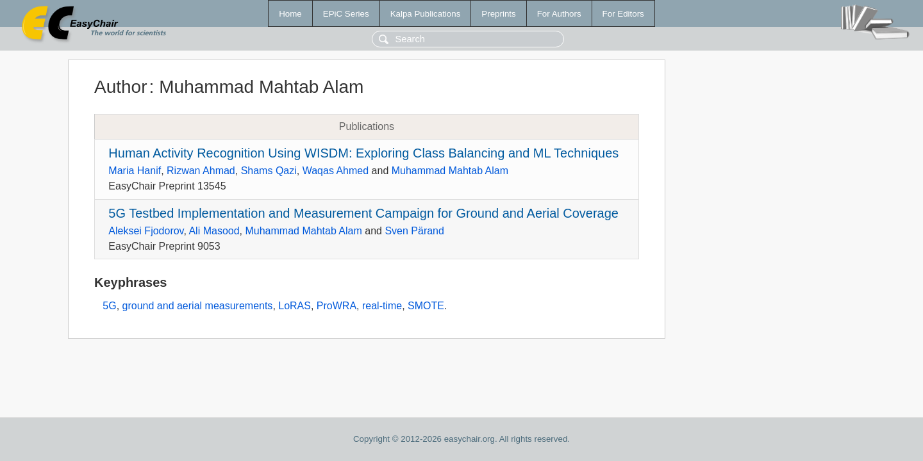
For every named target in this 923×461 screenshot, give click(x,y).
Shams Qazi (269, 170)
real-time (382, 305)
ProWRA (336, 305)
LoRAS (294, 305)
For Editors (623, 14)
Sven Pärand (414, 230)
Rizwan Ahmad (201, 170)
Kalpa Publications (425, 14)
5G (109, 305)
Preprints (498, 14)
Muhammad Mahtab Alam (450, 170)
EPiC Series (346, 14)
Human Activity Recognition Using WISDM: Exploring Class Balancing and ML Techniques (363, 153)
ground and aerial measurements (197, 305)
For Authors (559, 14)
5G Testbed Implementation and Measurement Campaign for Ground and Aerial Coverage (363, 213)
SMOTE (426, 305)
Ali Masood (213, 230)
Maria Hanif (134, 170)
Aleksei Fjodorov (145, 230)
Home (290, 14)
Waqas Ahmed (336, 170)
